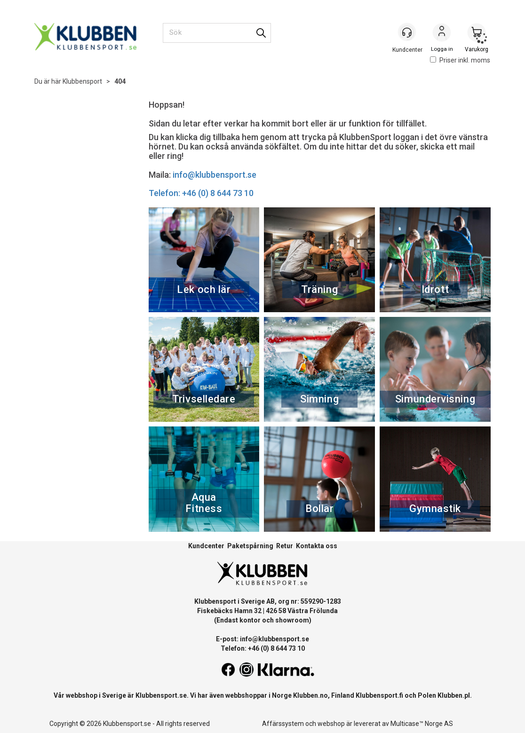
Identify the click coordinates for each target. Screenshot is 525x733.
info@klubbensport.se (214, 175)
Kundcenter (206, 546)
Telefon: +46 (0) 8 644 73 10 (201, 193)
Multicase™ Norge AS (421, 723)
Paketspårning (250, 546)
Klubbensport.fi (379, 695)
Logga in (441, 33)
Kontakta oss (316, 546)
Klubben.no (310, 695)
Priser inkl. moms (460, 60)
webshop (331, 723)
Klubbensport (82, 81)
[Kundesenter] (407, 32)
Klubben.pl (454, 695)
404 (120, 81)
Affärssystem (283, 723)
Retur (284, 546)
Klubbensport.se (161, 695)
